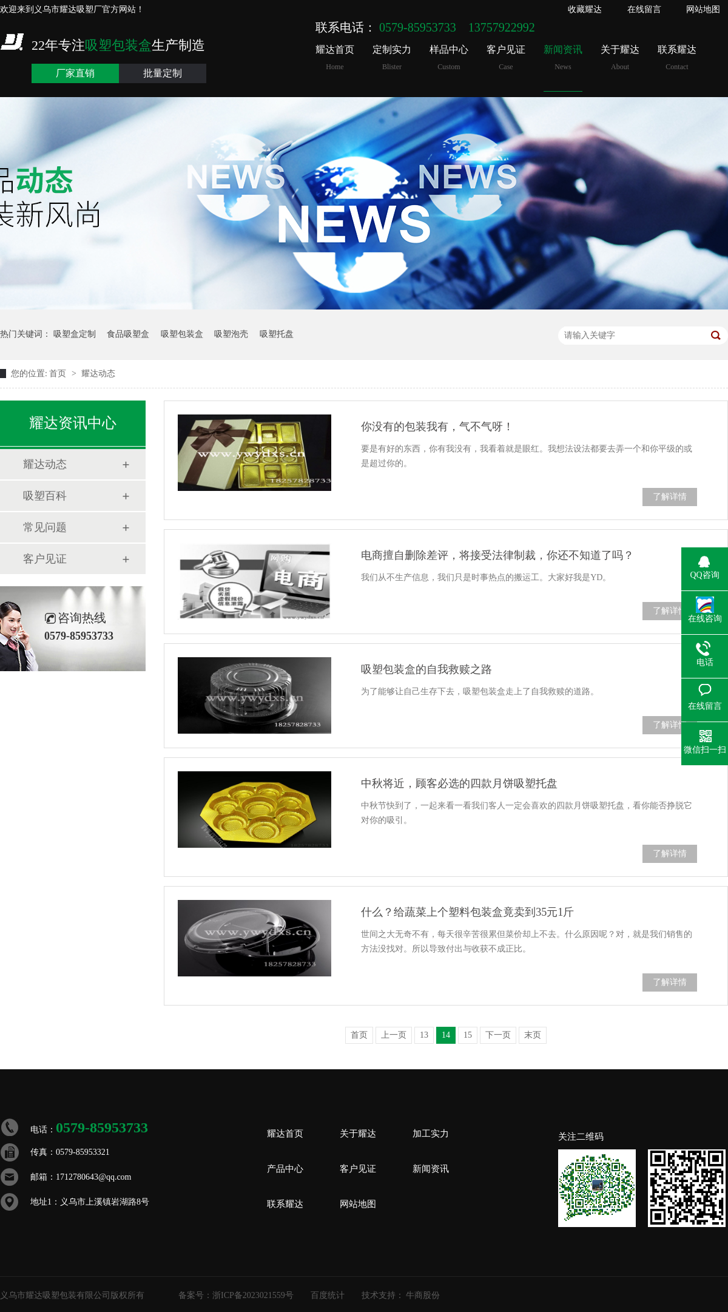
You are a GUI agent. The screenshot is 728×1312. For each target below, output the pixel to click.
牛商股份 (423, 1295)
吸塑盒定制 (74, 334)
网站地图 (703, 9)
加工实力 (431, 1133)
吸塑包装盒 (182, 334)
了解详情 (670, 496)
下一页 (498, 1035)
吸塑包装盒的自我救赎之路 (426, 669)
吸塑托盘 (277, 334)
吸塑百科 (45, 496)
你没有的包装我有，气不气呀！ (437, 427)
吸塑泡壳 (231, 334)
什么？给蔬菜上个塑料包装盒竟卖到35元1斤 (467, 912)
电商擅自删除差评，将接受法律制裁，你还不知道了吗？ (497, 555)
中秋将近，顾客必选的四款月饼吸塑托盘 (459, 783)
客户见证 (506, 58)
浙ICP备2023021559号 (253, 1295)
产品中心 (285, 1169)
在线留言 (644, 9)
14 (446, 1035)
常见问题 (45, 527)
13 (424, 1035)
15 (467, 1035)
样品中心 (449, 58)
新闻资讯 (563, 58)
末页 (532, 1035)
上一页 (393, 1035)
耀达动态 (98, 373)
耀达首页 (334, 58)
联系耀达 (677, 58)
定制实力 (391, 58)
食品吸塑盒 (128, 334)
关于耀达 (620, 58)
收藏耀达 (585, 9)
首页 (59, 373)
